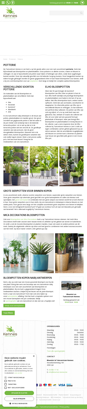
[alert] (19, 380)
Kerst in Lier (56, 400)
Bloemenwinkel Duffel (50, 395)
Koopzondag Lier (75, 395)
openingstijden (11, 301)
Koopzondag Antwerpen (41, 397)
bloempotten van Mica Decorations (24, 219)
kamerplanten (12, 296)
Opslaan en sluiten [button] (19, 393)
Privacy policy (64, 407)
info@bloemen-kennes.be (58, 372)
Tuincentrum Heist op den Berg (73, 397)
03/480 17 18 (53, 370)
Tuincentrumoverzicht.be (49, 407)
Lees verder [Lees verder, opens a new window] (18, 373)
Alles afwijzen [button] (19, 399)
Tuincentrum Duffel (45, 400)
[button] (19, 403)
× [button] (34, 356)
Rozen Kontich (37, 395)
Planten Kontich (64, 395)
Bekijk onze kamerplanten (14, 305)
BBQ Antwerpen (56, 397)
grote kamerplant (21, 200)
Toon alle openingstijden (56, 351)
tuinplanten (34, 81)
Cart (82, 3)
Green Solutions (32, 407)
